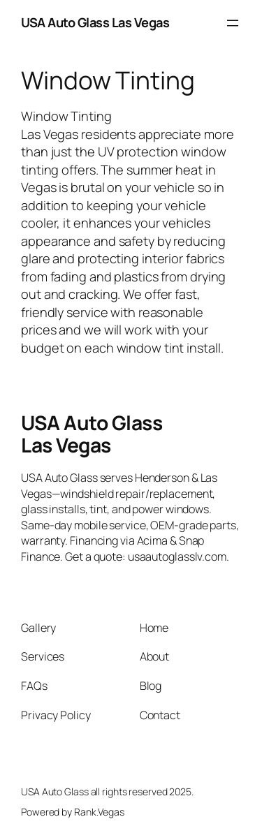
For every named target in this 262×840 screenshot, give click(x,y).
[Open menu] (232, 23)
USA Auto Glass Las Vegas (95, 22)
